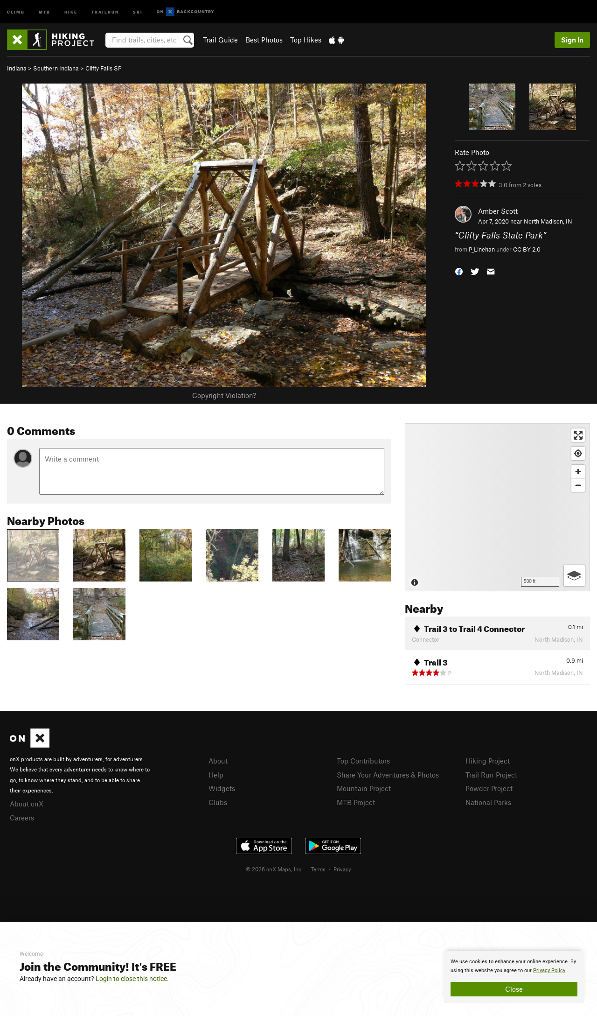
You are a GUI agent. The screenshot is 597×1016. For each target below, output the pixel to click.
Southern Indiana (56, 68)
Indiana (17, 68)
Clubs (217, 802)
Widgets (221, 788)
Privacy (342, 869)
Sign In (572, 39)
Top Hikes (305, 39)
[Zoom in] (578, 471)
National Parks (488, 802)
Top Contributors (363, 761)
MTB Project (356, 802)
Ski (138, 11)
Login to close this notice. (132, 978)
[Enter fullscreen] (578, 435)
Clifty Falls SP (103, 68)
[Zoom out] (578, 485)
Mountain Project (364, 788)
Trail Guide (220, 39)
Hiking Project (487, 761)
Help (215, 775)
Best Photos (264, 39)
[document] (514, 976)
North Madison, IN (548, 221)
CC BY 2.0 (527, 249)
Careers (22, 817)
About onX (26, 803)
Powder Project (489, 788)
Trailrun (105, 11)
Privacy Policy (549, 970)
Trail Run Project (491, 775)
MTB (44, 11)
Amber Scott (498, 211)
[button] (459, 270)
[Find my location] (578, 453)
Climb (16, 11)
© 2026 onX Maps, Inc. (274, 869)
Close (514, 989)
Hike (70, 11)
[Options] (574, 575)
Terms (318, 869)
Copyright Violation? (224, 395)
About (218, 761)
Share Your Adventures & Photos (388, 775)
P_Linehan (482, 249)
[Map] (497, 507)
